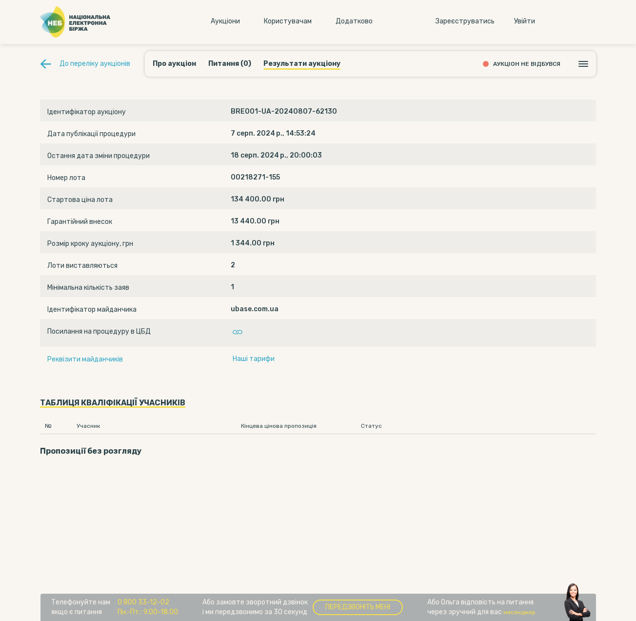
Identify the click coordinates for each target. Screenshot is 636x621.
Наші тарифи (254, 359)
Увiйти (524, 21)
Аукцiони (225, 21)
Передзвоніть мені (357, 607)
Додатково (354, 21)
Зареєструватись (465, 21)
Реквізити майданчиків (85, 359)
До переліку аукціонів (95, 64)
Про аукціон (174, 64)
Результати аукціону (301, 64)
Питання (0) (229, 64)
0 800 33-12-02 (143, 602)
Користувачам (288, 21)
